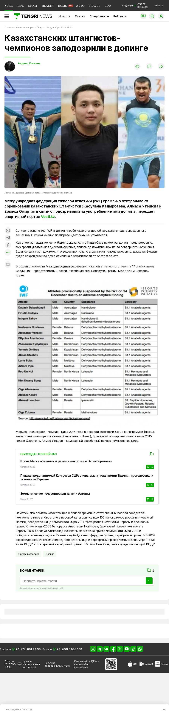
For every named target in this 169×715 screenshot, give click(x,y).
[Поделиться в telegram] (7, 238)
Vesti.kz (48, 216)
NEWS (8, 5)
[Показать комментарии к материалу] (7, 265)
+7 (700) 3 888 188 (69, 649)
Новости (64, 16)
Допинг (50, 554)
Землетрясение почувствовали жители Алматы (55, 493)
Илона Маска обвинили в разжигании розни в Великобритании (66, 461)
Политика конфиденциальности (57, 664)
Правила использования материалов (31, 664)
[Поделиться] (161, 66)
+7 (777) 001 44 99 (28, 649)
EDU (108, 5)
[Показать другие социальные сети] (7, 252)
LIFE (20, 5)
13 (150, 466)
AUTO (80, 5)
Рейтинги (119, 16)
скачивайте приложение (81, 666)
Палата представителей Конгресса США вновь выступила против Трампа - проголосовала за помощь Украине (86, 477)
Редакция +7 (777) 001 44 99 (135, 5)
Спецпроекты (99, 16)
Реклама (160, 5)
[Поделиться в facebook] (7, 245)
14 (150, 499)
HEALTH (48, 5)
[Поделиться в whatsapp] (7, 230)
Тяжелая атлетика (28, 554)
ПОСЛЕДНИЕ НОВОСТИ (18, 709)
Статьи (80, 16)
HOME (62, 5)
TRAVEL (94, 5)
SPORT (32, 5)
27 (150, 484)
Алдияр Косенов (29, 63)
